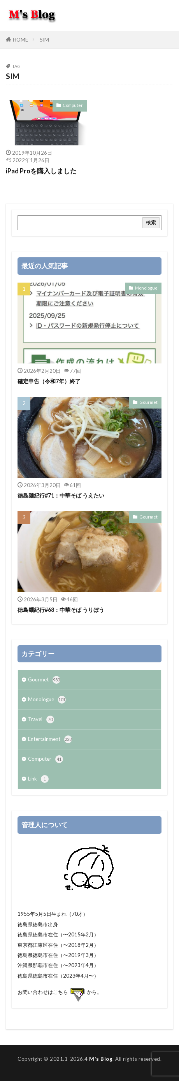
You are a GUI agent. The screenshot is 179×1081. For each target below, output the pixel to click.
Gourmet (148, 402)
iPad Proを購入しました (41, 171)
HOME (20, 40)
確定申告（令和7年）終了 (49, 381)
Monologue (146, 287)
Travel (41, 719)
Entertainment (50, 739)
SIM (44, 40)
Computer (73, 105)
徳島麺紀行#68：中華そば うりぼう (61, 609)
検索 (151, 222)
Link (38, 779)
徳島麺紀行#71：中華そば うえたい (61, 495)
